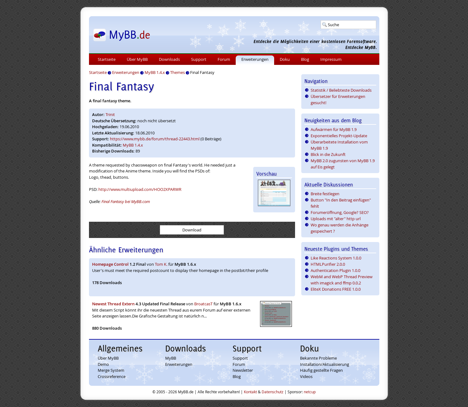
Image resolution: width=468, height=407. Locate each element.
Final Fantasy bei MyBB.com (125, 201)
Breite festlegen (325, 193)
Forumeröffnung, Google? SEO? (340, 212)
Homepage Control (110, 264)
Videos (306, 376)
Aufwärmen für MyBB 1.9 (334, 129)
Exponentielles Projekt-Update (339, 135)
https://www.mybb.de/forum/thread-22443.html (155, 139)
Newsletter (243, 370)
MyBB (170, 358)
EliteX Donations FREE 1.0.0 (336, 289)
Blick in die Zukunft (328, 154)
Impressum (331, 59)
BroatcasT (203, 304)
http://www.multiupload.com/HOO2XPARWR (139, 189)
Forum (224, 59)
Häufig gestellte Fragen (321, 370)
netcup (310, 391)
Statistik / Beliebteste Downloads (341, 90)
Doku (285, 59)
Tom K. (161, 264)
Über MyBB (137, 59)
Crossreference (112, 376)
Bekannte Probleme (318, 358)
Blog (305, 59)
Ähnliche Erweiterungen (126, 249)
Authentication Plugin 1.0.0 (335, 270)
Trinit (110, 114)
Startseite (107, 59)
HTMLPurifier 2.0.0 (328, 264)
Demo (103, 364)
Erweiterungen (254, 59)
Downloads (169, 59)
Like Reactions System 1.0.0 (336, 258)
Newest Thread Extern (113, 304)
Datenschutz (272, 391)
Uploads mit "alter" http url (336, 218)
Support (198, 59)
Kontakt (250, 391)
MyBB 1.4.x (133, 145)
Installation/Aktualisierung (324, 364)
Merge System (111, 370)
